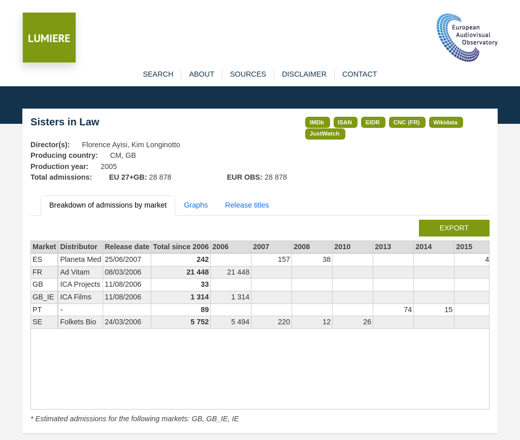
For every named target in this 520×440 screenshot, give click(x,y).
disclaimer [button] (304, 74)
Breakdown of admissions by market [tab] (108, 205)
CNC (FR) (407, 122)
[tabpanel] (260, 322)
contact (359, 74)
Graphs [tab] (196, 205)
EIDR (373, 122)
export (454, 228)
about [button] (201, 74)
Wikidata (445, 122)
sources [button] (248, 74)
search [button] (158, 74)
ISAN (345, 122)
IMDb (317, 122)
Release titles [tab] (247, 205)
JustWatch (325, 133)
